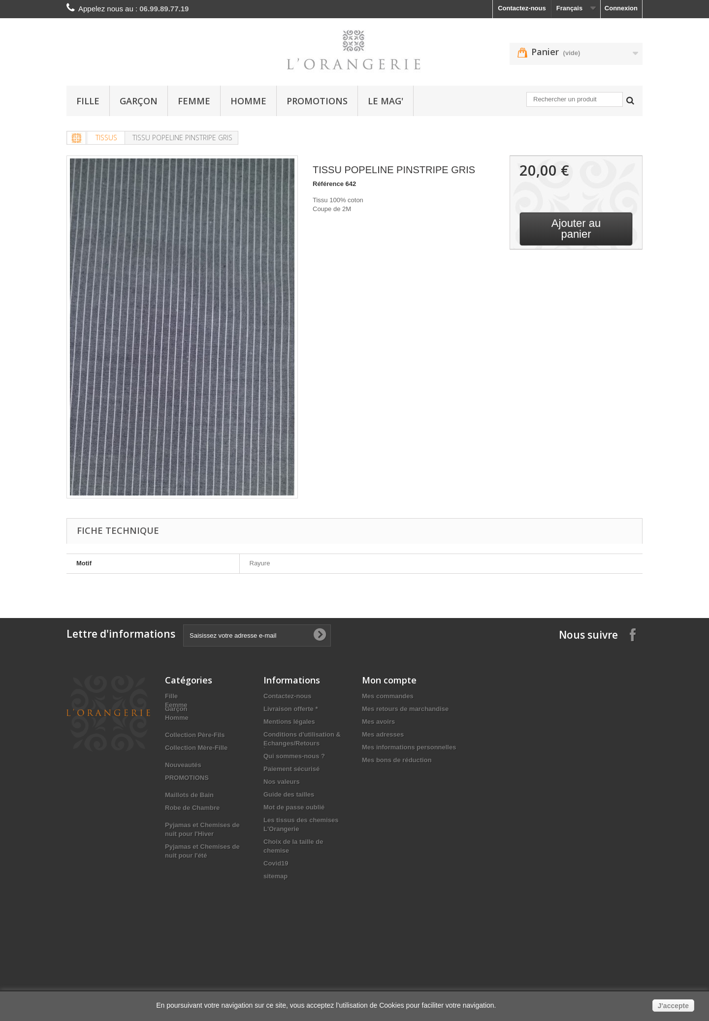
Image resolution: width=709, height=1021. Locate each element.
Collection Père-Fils (195, 756)
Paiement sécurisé (291, 769)
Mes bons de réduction (397, 760)
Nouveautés (183, 786)
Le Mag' (385, 101)
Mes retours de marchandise (405, 708)
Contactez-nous (522, 8)
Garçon (139, 101)
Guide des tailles (288, 794)
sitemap (275, 876)
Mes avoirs (378, 721)
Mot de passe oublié (293, 807)
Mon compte (389, 680)
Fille (87, 101)
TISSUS (106, 137)
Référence (328, 183)
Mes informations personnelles (409, 747)
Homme (248, 101)
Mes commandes (388, 696)
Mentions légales (289, 721)
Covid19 (276, 863)
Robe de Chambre (192, 829)
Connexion (621, 8)
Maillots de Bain (189, 816)
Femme (194, 101)
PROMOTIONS (317, 101)
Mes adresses (383, 734)
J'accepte (673, 1006)
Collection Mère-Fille (196, 769)
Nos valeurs (281, 781)
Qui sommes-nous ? (294, 756)
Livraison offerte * (290, 708)
